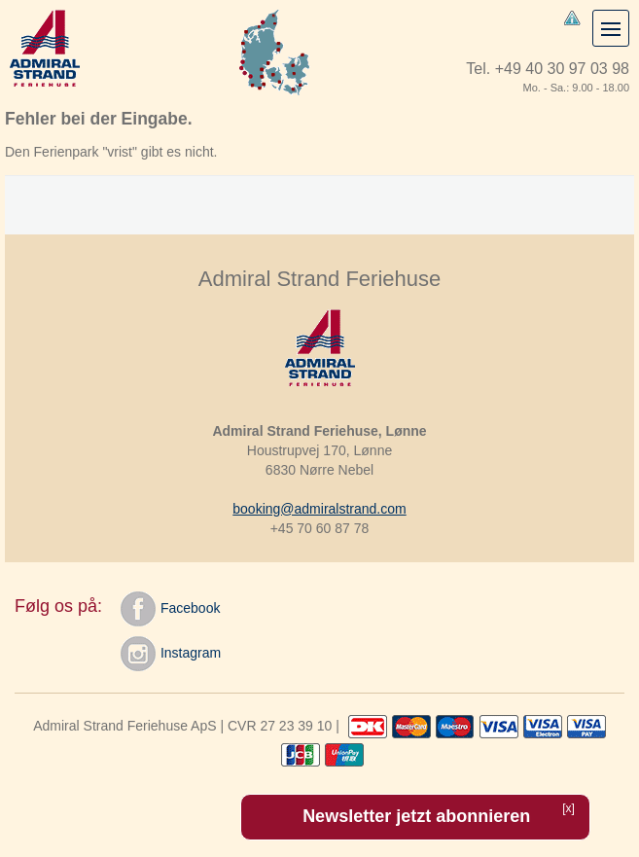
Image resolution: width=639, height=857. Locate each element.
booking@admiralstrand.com (319, 509)
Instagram (171, 653)
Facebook (170, 608)
